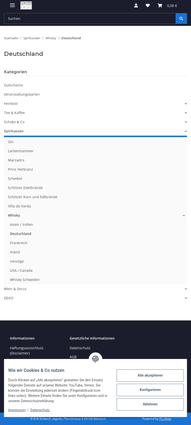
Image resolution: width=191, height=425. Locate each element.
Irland (15, 252)
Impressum (21, 410)
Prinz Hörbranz (20, 169)
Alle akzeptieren (146, 375)
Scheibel (15, 178)
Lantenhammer (21, 151)
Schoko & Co (14, 121)
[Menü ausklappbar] (12, 3)
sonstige (17, 261)
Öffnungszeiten (23, 362)
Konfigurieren (146, 390)
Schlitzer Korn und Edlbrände (32, 196)
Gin (11, 141)
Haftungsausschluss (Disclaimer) (27, 350)
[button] (136, 5)
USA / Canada (21, 270)
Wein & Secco (15, 288)
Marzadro (16, 160)
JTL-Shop (165, 419)
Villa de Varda (19, 206)
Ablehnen (146, 404)
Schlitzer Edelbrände (25, 187)
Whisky (14, 215)
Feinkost (11, 103)
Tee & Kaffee (14, 112)
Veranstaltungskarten (22, 94)
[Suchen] (181, 18)
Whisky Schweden (25, 279)
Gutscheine (13, 85)
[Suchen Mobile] (90, 18)
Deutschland (20, 233)
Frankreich (19, 242)
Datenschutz (44, 410)
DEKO (8, 298)
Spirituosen (14, 131)
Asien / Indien (21, 224)
